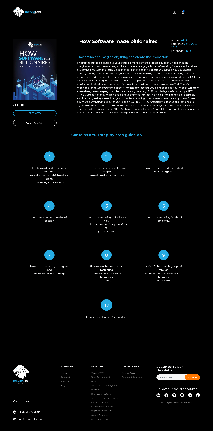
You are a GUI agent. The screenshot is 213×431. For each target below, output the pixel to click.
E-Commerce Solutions (102, 407)
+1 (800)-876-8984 (26, 412)
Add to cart (35, 122)
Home (64, 373)
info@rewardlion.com (28, 419)
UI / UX (94, 381)
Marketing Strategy (101, 394)
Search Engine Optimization (104, 398)
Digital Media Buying (102, 411)
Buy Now (35, 113)
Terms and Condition (132, 377)
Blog (63, 386)
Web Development (100, 377)
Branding (96, 390)
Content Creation (99, 402)
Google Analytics (99, 415)
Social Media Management (105, 386)
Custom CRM (97, 373)
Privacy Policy (128, 373)
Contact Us (66, 377)
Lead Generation (99, 419)
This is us (65, 381)
